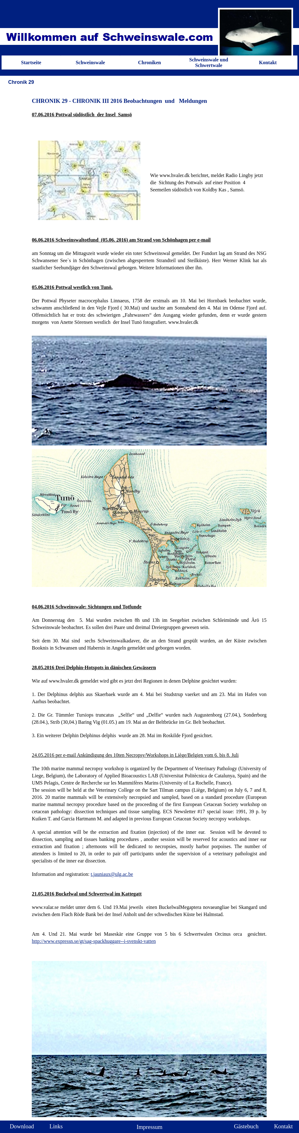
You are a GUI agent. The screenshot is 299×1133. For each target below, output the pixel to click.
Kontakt (268, 62)
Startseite (31, 62)
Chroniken (149, 62)
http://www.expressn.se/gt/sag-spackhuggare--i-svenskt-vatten (94, 941)
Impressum (150, 1127)
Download (22, 1126)
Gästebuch (246, 1126)
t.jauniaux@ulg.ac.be (112, 874)
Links (56, 1126)
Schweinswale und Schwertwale (208, 62)
